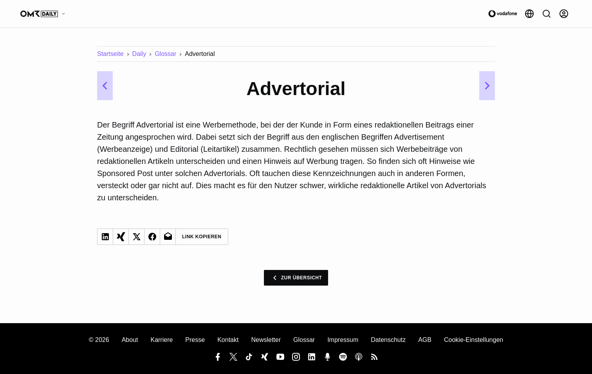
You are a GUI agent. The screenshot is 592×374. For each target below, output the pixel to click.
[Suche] (546, 14)
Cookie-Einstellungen (473, 339)
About (130, 339)
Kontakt (227, 339)
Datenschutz (388, 339)
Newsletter (266, 339)
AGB (424, 339)
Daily (139, 53)
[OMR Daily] (44, 14)
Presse (195, 339)
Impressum (342, 339)
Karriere (161, 339)
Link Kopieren (202, 236)
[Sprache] (529, 14)
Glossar (165, 53)
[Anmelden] (564, 14)
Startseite (110, 53)
